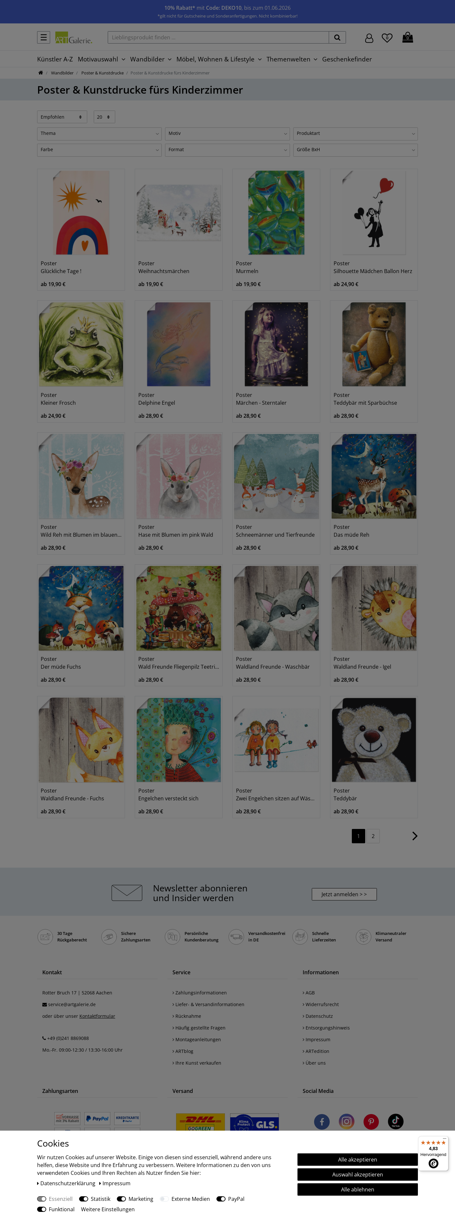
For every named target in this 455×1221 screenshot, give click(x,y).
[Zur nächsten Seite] (415, 839)
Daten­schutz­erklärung (67, 1183)
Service (181, 972)
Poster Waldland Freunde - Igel (362, 662)
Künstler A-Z (55, 59)
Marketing (141, 1198)
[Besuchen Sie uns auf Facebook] (322, 1122)
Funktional (62, 1209)
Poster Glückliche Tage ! (61, 267)
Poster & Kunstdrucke (102, 73)
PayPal (236, 1198)
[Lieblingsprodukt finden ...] (218, 37)
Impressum (316, 1039)
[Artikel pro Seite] (105, 117)
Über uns (314, 1063)
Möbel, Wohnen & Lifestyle (215, 59)
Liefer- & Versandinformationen (208, 1004)
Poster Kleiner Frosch (58, 398)
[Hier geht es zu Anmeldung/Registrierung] (369, 37)
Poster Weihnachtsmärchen (163, 267)
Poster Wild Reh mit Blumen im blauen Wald (81, 530)
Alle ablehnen (357, 1189)
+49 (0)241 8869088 (68, 1038)
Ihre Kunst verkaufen (196, 1063)
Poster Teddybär (345, 794)
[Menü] (444, 1140)
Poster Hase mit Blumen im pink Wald (175, 530)
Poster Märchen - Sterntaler (261, 398)
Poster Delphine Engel (156, 398)
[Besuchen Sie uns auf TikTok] (396, 1122)
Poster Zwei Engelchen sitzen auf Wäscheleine (276, 794)
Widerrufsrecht (321, 1004)
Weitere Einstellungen (108, 1209)
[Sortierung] (62, 117)
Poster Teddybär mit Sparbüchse (365, 398)
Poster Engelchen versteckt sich (168, 794)
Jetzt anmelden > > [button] (344, 894)
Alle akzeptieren (357, 1159)
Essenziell (61, 1198)
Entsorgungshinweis (326, 1028)
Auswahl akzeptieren (357, 1174)
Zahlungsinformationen (199, 993)
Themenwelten (288, 59)
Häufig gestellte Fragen (199, 1028)
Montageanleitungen (196, 1039)
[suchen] (337, 37)
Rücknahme (186, 1016)
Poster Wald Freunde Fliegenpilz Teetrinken (178, 662)
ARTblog (182, 1051)
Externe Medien (191, 1198)
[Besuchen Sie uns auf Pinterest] (371, 1122)
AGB (309, 993)
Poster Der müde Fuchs (61, 662)
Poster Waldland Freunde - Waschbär (273, 662)
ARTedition (316, 1051)
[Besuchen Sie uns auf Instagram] (346, 1122)
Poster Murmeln (247, 267)
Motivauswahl (98, 59)
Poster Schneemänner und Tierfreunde (275, 530)
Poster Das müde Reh (351, 530)
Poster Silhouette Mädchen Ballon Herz (373, 267)
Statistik (100, 1198)
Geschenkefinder (347, 59)
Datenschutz (318, 1016)
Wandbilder (147, 59)
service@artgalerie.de (72, 1004)
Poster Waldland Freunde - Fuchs (72, 794)
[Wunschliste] (387, 37)
